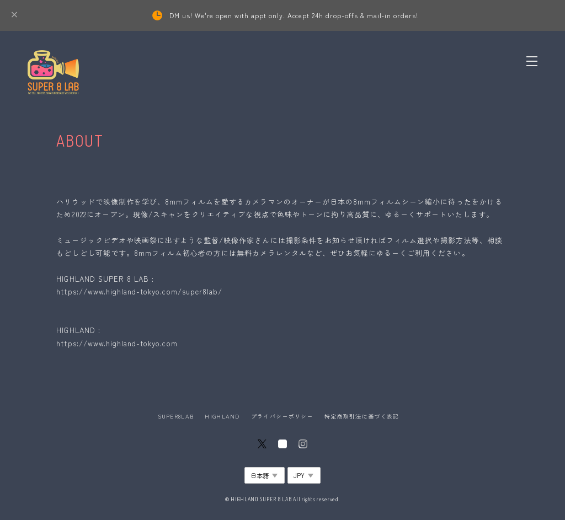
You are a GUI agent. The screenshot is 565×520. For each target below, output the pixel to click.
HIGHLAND (222, 416)
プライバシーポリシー (282, 416)
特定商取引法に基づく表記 (361, 416)
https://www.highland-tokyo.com (116, 343)
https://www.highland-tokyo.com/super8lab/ (139, 291)
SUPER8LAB (176, 416)
